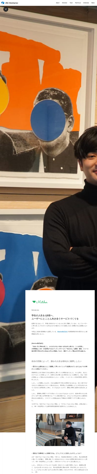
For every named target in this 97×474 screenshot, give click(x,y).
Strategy (64, 3)
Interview (86, 3)
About (57, 3)
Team (71, 3)
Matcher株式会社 (62, 331)
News (93, 3)
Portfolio (78, 3)
